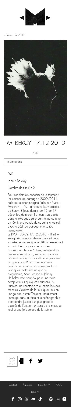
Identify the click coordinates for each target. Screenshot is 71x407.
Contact (13, 384)
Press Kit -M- (44, 384)
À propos (27, 384)
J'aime (12, 361)
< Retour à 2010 (14, 35)
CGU (59, 384)
